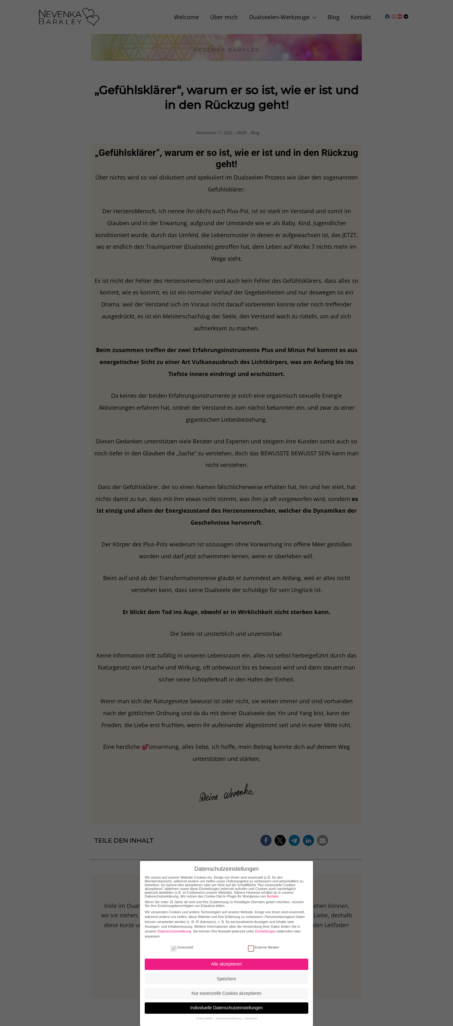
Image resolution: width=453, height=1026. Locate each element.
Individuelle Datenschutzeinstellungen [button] (226, 1005)
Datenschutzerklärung (174, 929)
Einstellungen (265, 929)
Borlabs (272, 893)
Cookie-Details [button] (204, 1016)
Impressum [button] (250, 1016)
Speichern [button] (226, 976)
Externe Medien (263, 944)
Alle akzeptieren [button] (226, 961)
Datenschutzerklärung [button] (229, 1016)
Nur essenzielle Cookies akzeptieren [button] (226, 990)
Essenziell (182, 944)
